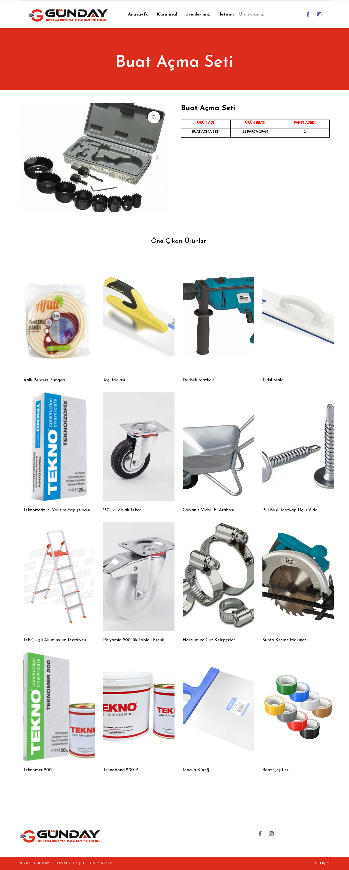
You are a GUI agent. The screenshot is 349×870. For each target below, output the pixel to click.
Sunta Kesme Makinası (285, 640)
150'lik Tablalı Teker (122, 510)
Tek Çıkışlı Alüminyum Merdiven (54, 640)
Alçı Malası (114, 380)
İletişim (322, 863)
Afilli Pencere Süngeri (44, 380)
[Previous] (30, 157)
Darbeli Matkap (198, 380)
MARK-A (105, 863)
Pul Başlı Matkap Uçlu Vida (289, 510)
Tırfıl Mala (272, 380)
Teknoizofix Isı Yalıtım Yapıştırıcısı (56, 510)
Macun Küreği (196, 770)
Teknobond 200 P (120, 770)
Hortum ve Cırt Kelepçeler (209, 640)
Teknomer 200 (37, 770)
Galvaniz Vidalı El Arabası (208, 510)
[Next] (157, 157)
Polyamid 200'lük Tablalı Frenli (133, 640)
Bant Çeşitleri (275, 770)
